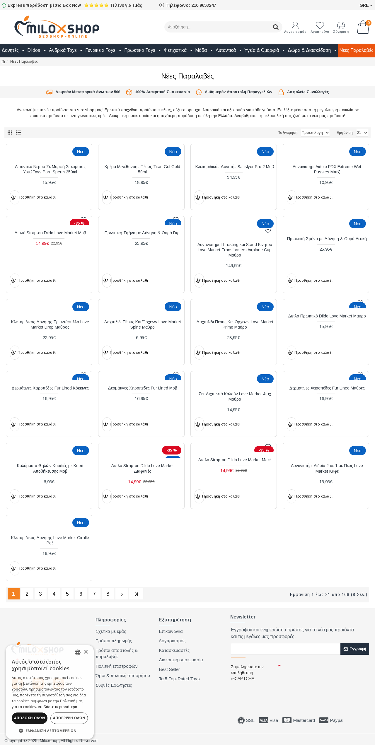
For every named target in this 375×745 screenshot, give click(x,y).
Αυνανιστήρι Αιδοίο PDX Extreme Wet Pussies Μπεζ (327, 169)
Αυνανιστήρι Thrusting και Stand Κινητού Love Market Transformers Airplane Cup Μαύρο (234, 249)
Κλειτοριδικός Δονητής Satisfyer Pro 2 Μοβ (234, 166)
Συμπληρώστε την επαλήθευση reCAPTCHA (247, 671)
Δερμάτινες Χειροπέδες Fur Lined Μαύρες (327, 388)
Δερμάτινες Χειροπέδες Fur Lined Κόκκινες (50, 388)
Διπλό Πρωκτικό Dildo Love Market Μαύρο (327, 316)
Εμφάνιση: (345, 133)
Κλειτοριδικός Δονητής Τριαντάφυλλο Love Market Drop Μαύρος (50, 324)
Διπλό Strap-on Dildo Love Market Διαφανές (142, 468)
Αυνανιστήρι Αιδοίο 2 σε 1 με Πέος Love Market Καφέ (327, 468)
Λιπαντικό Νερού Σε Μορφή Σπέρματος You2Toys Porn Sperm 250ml (50, 169)
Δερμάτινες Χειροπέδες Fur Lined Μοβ (142, 388)
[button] (50, 730)
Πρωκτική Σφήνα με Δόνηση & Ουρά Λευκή (327, 238)
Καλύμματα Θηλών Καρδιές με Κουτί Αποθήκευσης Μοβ (50, 468)
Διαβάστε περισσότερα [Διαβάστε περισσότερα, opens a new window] (57, 706)
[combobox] (78, 652)
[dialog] (50, 692)
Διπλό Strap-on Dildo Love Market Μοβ (50, 232)
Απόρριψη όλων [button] (69, 717)
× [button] (85, 652)
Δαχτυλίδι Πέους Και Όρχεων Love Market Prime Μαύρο (234, 324)
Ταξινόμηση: (269, 133)
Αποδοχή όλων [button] (29, 717)
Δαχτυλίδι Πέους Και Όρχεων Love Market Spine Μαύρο (142, 324)
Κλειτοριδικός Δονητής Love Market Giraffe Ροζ (50, 540)
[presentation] (272, 692)
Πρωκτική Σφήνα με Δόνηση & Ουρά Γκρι (142, 232)
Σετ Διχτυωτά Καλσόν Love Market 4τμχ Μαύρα (235, 396)
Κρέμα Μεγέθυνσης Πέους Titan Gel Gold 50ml (142, 169)
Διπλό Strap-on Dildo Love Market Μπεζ (235, 459)
